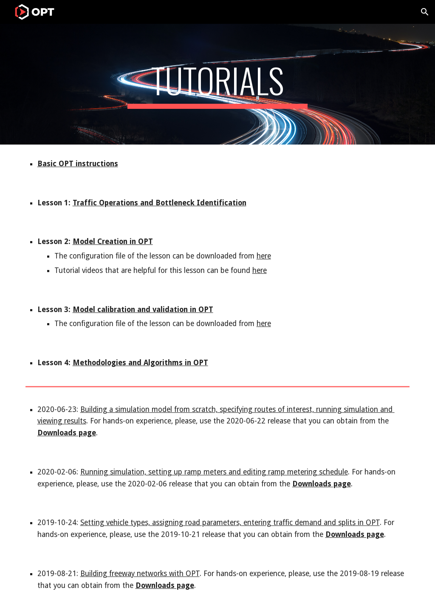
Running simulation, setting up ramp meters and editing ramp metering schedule (214, 472)
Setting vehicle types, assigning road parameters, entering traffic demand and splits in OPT (230, 522)
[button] (425, 12)
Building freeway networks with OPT (140, 573)
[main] (217, 84)
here (264, 256)
